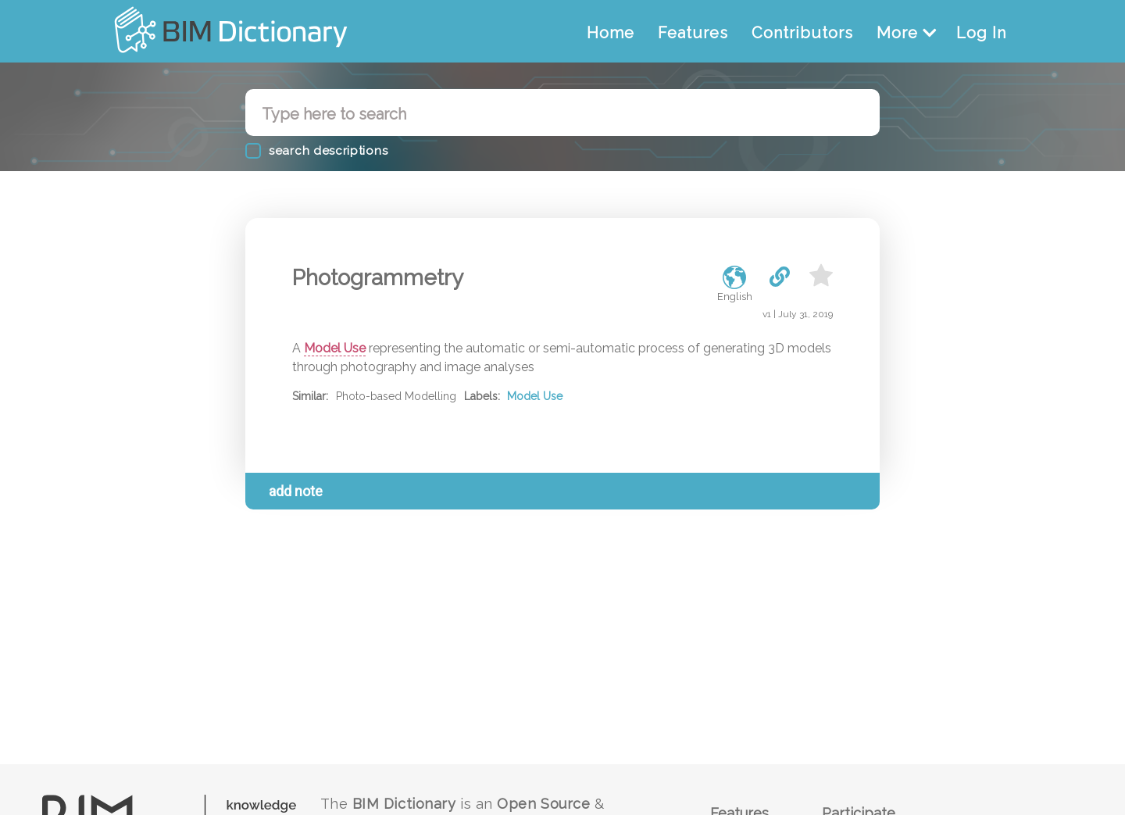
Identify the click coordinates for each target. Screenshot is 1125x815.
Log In (981, 32)
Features (693, 32)
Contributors (802, 32)
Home (610, 32)
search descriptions (328, 151)
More (907, 32)
